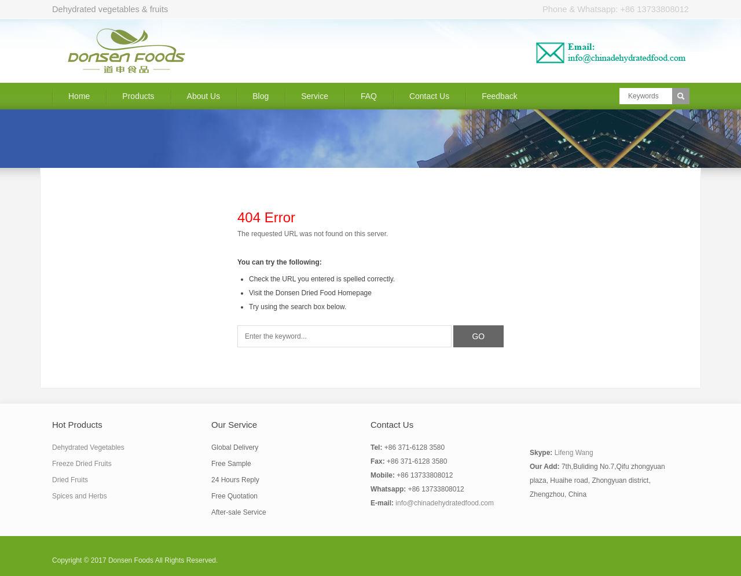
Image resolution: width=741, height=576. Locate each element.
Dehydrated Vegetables (88, 447)
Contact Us (429, 96)
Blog (260, 96)
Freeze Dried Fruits (82, 464)
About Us (204, 96)
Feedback (499, 96)
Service (314, 96)
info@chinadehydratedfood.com (444, 503)
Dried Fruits (70, 480)
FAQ (369, 96)
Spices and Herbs (79, 496)
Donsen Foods (130, 560)
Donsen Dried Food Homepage (324, 293)
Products (138, 96)
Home (79, 96)
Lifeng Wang (574, 453)
